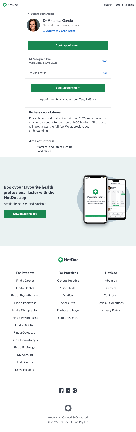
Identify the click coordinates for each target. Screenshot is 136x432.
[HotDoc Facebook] (61, 390)
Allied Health (68, 288)
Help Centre (25, 362)
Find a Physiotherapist (25, 295)
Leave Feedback (25, 369)
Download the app (25, 213)
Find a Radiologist (25, 347)
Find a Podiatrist (25, 302)
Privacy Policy (111, 310)
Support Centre (68, 317)
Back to (40, 14)
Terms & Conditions (111, 302)
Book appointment (68, 45)
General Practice (68, 280)
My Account (25, 354)
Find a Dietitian (25, 325)
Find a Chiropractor (25, 310)
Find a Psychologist (25, 317)
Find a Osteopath (25, 332)
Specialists (68, 302)
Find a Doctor (25, 280)
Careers (111, 288)
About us (111, 280)
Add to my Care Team (59, 31)
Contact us (111, 295)
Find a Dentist (25, 288)
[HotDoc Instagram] (74, 390)
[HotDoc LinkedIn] (68, 390)
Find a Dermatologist (25, 340)
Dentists (68, 295)
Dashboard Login (68, 310)
